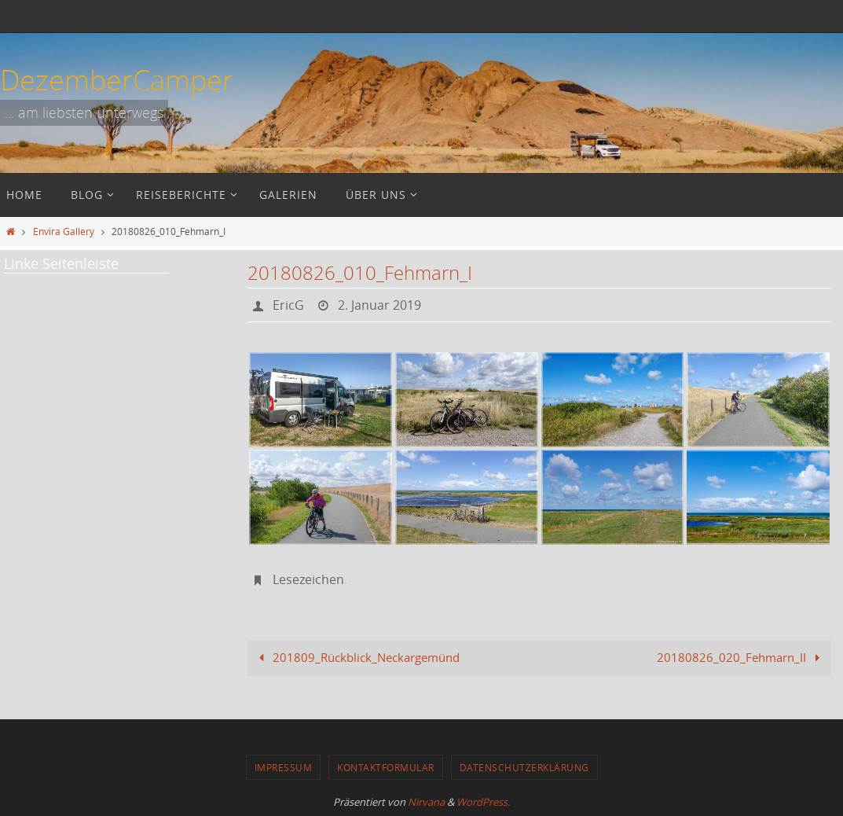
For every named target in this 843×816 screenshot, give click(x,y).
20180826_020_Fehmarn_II (741, 657)
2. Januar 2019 (379, 305)
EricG (288, 305)
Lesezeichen (308, 579)
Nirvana (426, 802)
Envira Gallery (63, 231)
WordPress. (483, 802)
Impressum (284, 767)
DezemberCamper (116, 79)
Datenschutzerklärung (524, 767)
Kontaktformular (385, 767)
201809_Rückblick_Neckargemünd (356, 657)
